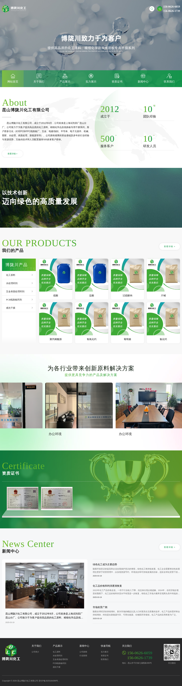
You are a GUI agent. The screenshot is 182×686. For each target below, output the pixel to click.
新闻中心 (84, 646)
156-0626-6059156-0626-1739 (171, 8)
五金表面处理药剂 (15, 291)
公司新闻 (83, 652)
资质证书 (104, 655)
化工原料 (10, 275)
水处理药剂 (12, 283)
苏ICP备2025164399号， (49, 681)
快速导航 (106, 646)
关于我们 (36, 646)
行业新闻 (83, 655)
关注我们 (127, 646)
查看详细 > (12, 154)
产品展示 (58, 646)
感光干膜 (10, 308)
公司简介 (35, 652)
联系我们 (104, 659)
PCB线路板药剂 (14, 299)
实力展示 (104, 652)
